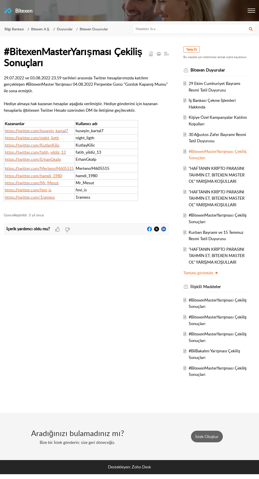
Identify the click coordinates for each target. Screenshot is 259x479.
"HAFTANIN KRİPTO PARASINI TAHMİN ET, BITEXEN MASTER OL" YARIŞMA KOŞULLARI (218, 179)
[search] (194, 29)
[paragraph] (86, 141)
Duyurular (65, 29)
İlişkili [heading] (207, 291)
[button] (251, 10)
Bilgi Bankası (14, 29)
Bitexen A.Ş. (40, 29)
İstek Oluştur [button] (207, 441)
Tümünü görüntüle (202, 277)
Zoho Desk (141, 471)
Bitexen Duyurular (94, 29)
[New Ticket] (207, 441)
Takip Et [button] (193, 49)
